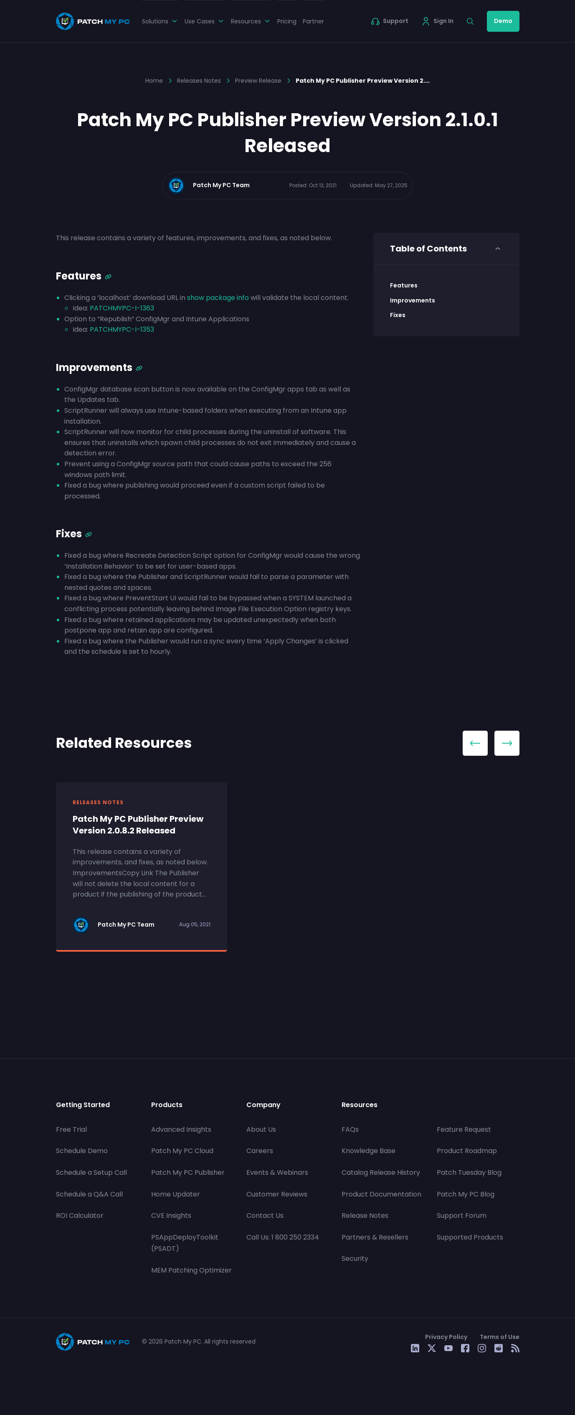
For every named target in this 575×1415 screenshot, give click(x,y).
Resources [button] (251, 21)
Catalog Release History (381, 1172)
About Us (261, 1129)
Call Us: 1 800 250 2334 (282, 1237)
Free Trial (71, 1129)
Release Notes (365, 1215)
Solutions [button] (160, 21)
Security (355, 1258)
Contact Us (265, 1215)
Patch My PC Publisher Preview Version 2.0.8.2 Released (138, 824)
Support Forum (461, 1215)
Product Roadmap (467, 1151)
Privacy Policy (446, 1337)
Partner (313, 21)
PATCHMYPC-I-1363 (122, 308)
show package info (218, 297)
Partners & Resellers (375, 1237)
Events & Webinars (277, 1172)
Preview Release (258, 80)
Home (154, 80)
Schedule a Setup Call (91, 1172)
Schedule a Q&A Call (89, 1194)
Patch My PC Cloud (182, 1151)
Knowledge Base (368, 1151)
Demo (503, 21)
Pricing (286, 21)
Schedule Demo (82, 1151)
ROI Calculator (80, 1215)
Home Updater (175, 1194)
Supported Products (470, 1237)
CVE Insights (171, 1215)
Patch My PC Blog (465, 1194)
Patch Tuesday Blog (469, 1172)
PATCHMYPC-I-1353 (122, 329)
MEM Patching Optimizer (191, 1270)
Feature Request (464, 1129)
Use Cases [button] (205, 21)
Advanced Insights (181, 1129)
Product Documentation (381, 1194)
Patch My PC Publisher (188, 1172)
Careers (259, 1151)
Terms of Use (499, 1337)
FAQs (350, 1129)
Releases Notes (199, 80)
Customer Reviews (276, 1194)
